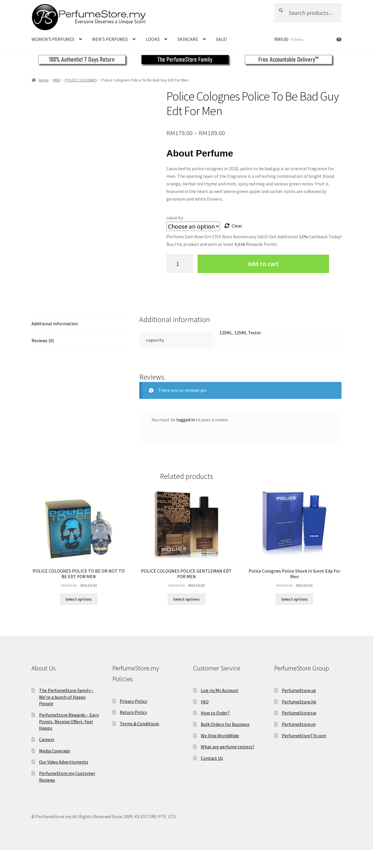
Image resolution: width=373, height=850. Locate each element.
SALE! (221, 39)
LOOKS (153, 39)
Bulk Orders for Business (225, 724)
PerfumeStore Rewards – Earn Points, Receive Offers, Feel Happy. (69, 721)
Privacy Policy (133, 701)
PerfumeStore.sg (299, 690)
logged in (185, 420)
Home (43, 80)
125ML (225, 333)
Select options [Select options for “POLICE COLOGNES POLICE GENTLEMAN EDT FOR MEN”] (186, 599)
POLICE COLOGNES (81, 80)
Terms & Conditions (139, 723)
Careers (46, 739)
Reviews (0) (42, 340)
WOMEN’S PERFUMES (52, 39)
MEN (56, 80)
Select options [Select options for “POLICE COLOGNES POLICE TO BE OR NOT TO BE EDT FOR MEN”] (78, 599)
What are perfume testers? (227, 747)
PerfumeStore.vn (299, 724)
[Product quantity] (180, 264)
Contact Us (212, 758)
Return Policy (133, 712)
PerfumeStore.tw (299, 713)
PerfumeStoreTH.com (304, 735)
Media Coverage (54, 751)
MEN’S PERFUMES (110, 39)
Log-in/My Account (219, 690)
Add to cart (263, 264)
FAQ (205, 702)
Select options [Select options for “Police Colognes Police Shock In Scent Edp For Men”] (294, 599)
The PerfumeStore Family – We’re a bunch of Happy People (66, 696)
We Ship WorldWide (220, 735)
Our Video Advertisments (63, 762)
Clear (237, 226)
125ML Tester (247, 333)
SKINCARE (187, 39)
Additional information (54, 323)
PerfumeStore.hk (299, 702)
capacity (174, 217)
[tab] (78, 324)
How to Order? (215, 713)
